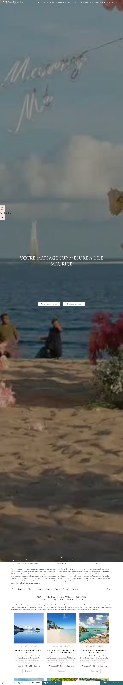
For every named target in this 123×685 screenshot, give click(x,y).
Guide (95, 563)
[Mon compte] (119, 3)
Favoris (76, 589)
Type (57, 589)
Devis (114, 2)
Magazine (94, 2)
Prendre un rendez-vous (49, 304)
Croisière (84, 2)
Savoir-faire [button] (73, 2)
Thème (66, 589)
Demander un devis (111, 683)
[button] (29, 683)
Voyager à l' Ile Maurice (27, 563)
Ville (30, 589)
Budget (39, 589)
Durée (48, 589)
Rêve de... (60, 563)
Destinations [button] (48, 2)
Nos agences (105, 2)
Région (21, 589)
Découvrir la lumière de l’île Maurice (91, 574)
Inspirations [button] (61, 2)
